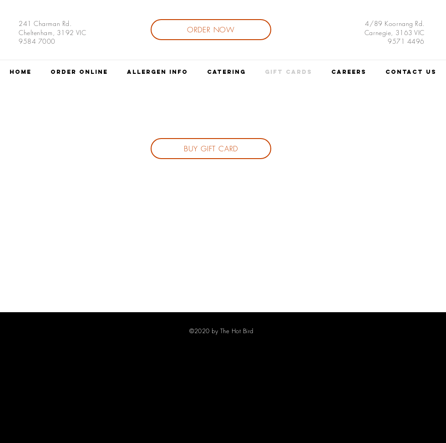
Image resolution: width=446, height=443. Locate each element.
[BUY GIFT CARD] (211, 148)
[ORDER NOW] (211, 29)
